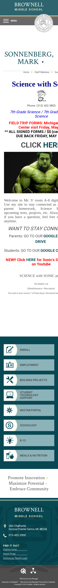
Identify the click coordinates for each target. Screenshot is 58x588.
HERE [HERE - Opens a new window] (31, 260)
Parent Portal (9, 554)
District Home (10, 549)
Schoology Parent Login (15, 558)
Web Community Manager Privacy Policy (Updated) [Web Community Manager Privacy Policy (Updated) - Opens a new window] (37, 582)
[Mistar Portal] (29, 410)
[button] (10, 20)
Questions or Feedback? (10, 582)
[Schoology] (29, 425)
